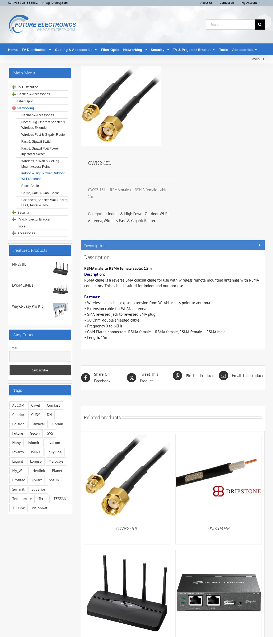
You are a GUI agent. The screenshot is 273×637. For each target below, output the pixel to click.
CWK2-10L (127, 528)
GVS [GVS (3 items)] (50, 433)
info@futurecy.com (55, 3)
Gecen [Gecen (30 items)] (35, 433)
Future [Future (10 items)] (17, 433)
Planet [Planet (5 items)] (57, 470)
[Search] (260, 24)
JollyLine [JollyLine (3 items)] (54, 452)
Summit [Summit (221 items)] (18, 489)
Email (13, 348)
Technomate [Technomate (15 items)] (22, 498)
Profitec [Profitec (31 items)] (18, 480)
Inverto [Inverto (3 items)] (18, 452)
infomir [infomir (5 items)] (33, 442)
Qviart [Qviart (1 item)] (37, 480)
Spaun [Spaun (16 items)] (54, 480)
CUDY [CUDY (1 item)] (35, 414)
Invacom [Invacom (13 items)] (53, 442)
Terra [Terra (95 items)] (43, 498)
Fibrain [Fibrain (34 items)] (57, 424)
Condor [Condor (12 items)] (18, 414)
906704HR (219, 528)
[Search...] (230, 24)
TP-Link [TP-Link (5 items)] (18, 508)
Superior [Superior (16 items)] (38, 489)
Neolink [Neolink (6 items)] (39, 470)
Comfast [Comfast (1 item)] (53, 405)
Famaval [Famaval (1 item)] (38, 424)
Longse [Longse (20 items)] (36, 461)
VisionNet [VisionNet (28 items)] (39, 508)
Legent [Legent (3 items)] (17, 461)
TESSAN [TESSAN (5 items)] (60, 498)
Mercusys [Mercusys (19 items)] (56, 461)
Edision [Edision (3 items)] (18, 424)
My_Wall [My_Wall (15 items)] (19, 470)
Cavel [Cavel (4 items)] (35, 405)
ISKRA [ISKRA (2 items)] (36, 452)
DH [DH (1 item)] (49, 414)
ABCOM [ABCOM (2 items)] (18, 405)
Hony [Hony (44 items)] (16, 442)
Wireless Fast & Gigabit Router (129, 220)
